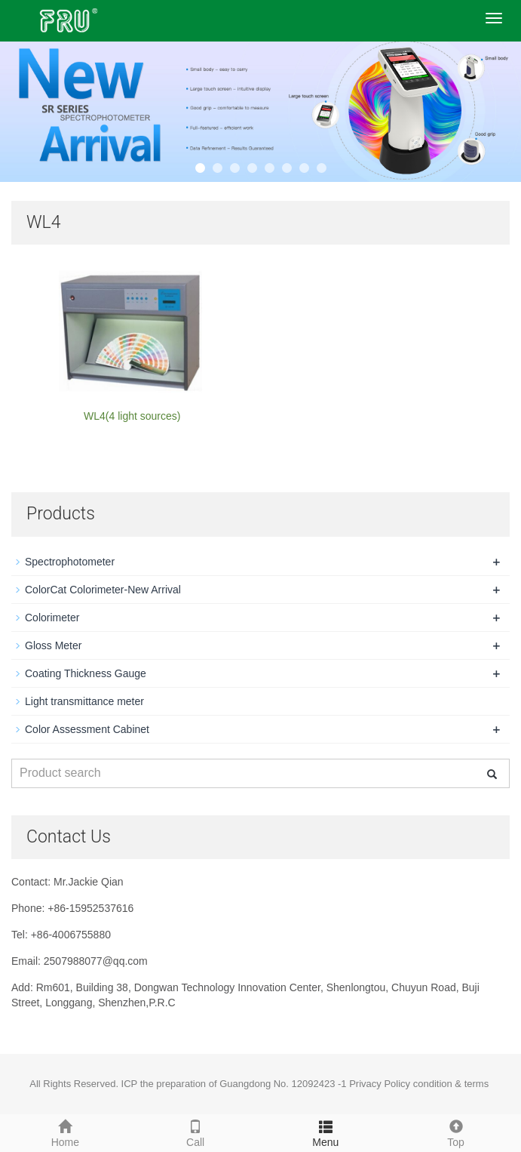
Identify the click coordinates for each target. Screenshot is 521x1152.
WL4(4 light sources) (132, 416)
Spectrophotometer (70, 562)
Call (195, 1131)
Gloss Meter (53, 645)
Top (456, 1131)
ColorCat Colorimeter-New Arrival (103, 590)
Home (65, 1131)
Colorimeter (52, 617)
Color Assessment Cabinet (87, 729)
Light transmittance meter (84, 701)
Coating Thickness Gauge (85, 673)
